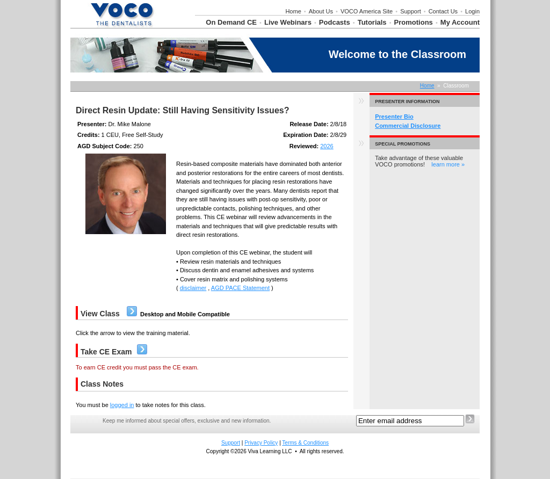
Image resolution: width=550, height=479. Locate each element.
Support (410, 11)
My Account (460, 22)
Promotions (413, 22)
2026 (326, 146)
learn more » (448, 164)
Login (472, 11)
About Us (321, 11)
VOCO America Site (367, 11)
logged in (122, 405)
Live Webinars (288, 22)
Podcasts (334, 22)
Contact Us (443, 11)
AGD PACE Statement (240, 288)
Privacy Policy (261, 443)
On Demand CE (231, 22)
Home (293, 11)
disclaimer (193, 288)
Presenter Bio (394, 116)
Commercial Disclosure (407, 125)
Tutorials (372, 22)
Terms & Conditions (305, 443)
